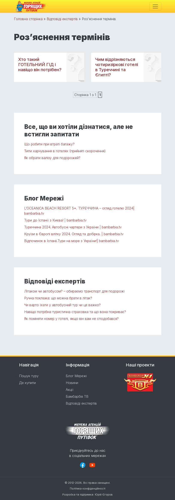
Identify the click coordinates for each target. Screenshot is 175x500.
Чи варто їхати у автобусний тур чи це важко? (62, 305)
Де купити (27, 383)
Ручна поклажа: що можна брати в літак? (58, 298)
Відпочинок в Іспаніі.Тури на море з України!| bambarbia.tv (71, 241)
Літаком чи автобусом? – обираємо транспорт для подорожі (74, 291)
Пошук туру (29, 376)
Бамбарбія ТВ (77, 396)
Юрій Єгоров (104, 494)
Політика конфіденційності (87, 488)
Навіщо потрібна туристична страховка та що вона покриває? (75, 312)
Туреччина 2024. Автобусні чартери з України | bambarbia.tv (73, 227)
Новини (72, 383)
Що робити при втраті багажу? (49, 144)
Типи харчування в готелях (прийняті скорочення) (65, 151)
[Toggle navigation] (155, 6)
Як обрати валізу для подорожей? (52, 158)
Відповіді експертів (62, 19)
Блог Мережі (76, 376)
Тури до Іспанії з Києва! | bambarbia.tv (55, 220)
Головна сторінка (28, 19)
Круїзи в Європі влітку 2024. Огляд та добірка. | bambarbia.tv (74, 234)
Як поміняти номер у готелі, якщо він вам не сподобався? (71, 318)
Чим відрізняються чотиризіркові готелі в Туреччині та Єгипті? (116, 67)
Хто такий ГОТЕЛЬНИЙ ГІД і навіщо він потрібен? (39, 64)
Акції (69, 389)
